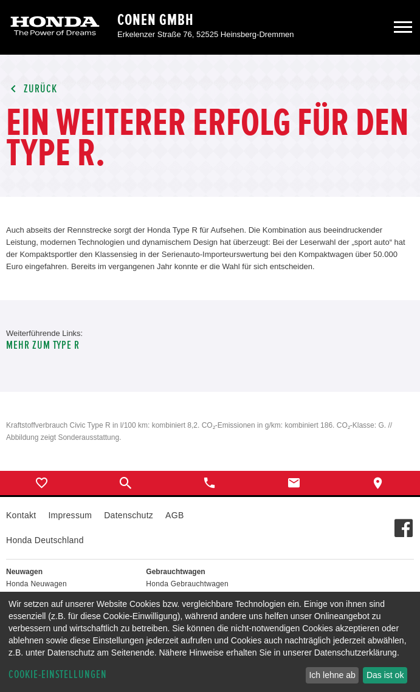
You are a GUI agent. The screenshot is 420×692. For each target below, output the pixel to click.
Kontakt (21, 515)
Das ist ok (385, 675)
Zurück (31, 89)
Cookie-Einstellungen (58, 674)
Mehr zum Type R (43, 345)
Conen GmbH (155, 20)
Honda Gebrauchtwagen (187, 584)
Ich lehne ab (332, 675)
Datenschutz (128, 515)
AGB (174, 515)
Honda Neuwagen (36, 584)
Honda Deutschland (45, 540)
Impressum (70, 515)
